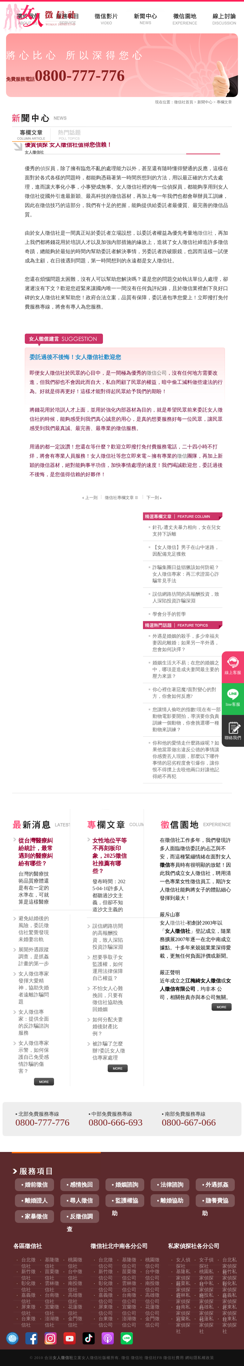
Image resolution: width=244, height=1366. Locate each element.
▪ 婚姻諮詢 (125, 1185)
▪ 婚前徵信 (34, 1185)
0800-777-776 (65, 75)
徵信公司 (156, 373)
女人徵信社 (63, 1358)
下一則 (154, 497)
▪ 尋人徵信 (80, 1200)
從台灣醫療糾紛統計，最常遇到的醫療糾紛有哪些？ (35, 852)
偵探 (45, 168)
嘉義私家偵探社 (229, 1301)
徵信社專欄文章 (122, 497)
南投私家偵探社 (206, 1301)
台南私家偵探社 (183, 1313)
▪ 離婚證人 (34, 1200)
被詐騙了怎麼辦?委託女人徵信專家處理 (108, 1050)
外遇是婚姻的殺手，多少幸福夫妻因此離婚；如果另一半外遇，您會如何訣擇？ (185, 643)
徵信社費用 (173, 1358)
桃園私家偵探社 (206, 1278)
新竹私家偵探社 (229, 1278)
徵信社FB (153, 1358)
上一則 (89, 497)
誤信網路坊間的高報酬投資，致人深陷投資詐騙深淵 (107, 936)
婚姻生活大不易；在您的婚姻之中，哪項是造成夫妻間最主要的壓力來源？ (185, 669)
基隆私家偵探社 (183, 1278)
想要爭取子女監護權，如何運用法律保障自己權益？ (107, 967)
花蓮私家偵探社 (206, 1325)
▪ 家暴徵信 (34, 1216)
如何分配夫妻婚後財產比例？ (107, 1026)
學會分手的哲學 (169, 614)
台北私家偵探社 (229, 1266)
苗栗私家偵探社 (183, 1290)
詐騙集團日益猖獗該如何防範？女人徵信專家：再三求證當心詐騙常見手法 (185, 574)
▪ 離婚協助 (170, 1200)
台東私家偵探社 (229, 1325)
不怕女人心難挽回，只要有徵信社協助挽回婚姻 (107, 999)
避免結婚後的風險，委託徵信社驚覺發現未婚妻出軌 (33, 929)
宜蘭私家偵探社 (183, 1325)
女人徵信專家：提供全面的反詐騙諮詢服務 (33, 1022)
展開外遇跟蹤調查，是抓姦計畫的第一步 (33, 956)
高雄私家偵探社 (206, 1313)
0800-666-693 (116, 1122)
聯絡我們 (233, 737)
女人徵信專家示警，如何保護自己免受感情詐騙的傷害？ (33, 1057)
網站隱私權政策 (199, 1358)
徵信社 (180, 102)
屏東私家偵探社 (229, 1313)
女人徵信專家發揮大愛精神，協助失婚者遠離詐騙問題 (33, 987)
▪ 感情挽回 (80, 1185)
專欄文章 (224, 102)
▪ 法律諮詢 (170, 1185)
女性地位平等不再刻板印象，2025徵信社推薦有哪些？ (109, 855)
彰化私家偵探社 (229, 1290)
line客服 (233, 704)
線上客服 (233, 672)
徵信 (182, 456)
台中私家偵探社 (206, 1290)
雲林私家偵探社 (183, 1301)
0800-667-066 (189, 1122)
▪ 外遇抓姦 (215, 1185)
